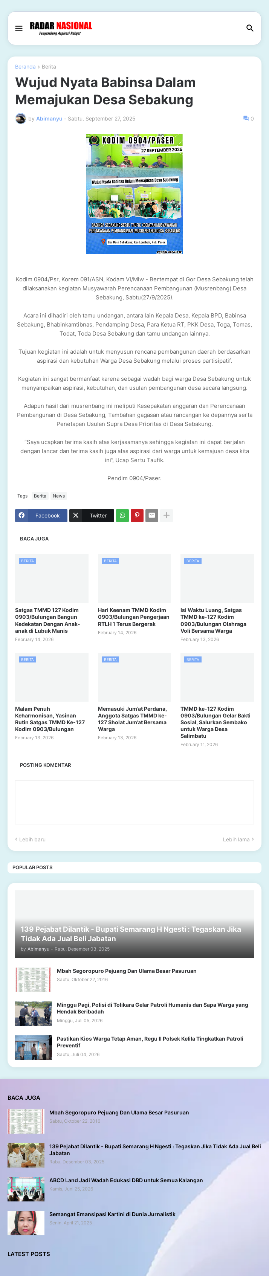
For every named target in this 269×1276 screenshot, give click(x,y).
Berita (49, 67)
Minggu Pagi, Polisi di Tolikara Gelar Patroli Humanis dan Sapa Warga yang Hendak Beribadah (152, 1008)
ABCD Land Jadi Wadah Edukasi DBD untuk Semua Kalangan (126, 1180)
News (59, 496)
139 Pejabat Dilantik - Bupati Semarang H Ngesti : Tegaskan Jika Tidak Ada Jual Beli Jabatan (155, 1149)
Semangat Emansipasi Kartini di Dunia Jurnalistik (112, 1214)
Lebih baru (32, 839)
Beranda (25, 67)
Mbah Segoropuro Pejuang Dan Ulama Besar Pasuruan (127, 971)
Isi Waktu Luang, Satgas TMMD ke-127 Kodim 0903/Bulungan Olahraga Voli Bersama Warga (213, 620)
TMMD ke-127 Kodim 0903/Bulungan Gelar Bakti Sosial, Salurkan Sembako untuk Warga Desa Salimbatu (215, 722)
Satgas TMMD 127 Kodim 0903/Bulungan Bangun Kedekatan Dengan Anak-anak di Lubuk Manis (47, 620)
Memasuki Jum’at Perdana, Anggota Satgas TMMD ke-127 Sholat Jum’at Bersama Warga (132, 719)
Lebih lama (236, 839)
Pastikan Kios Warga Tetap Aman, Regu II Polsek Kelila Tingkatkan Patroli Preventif (150, 1042)
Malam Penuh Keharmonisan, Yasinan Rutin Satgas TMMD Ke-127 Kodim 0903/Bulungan (50, 719)
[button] (18, 28)
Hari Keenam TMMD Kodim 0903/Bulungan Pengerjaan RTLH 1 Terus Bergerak (134, 617)
